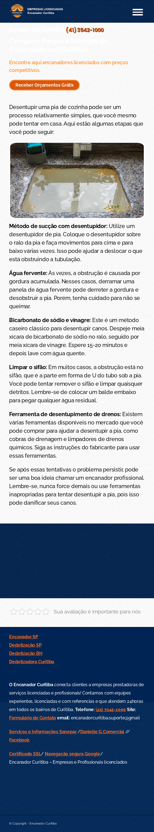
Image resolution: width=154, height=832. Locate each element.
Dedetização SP (25, 645)
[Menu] (134, 11)
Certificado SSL (25, 753)
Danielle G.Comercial (102, 731)
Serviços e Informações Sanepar (42, 731)
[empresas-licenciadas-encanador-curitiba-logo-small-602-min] (63, 11)
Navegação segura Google (72, 753)
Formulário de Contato (32, 717)
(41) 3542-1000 (84, 30)
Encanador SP (23, 636)
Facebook (19, 740)
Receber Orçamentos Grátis (44, 85)
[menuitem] (134, 11)
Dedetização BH (25, 653)
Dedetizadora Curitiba (31, 661)
